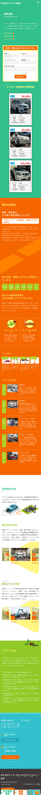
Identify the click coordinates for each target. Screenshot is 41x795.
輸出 (30, 776)
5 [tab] (12, 568)
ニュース (38, 776)
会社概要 (33, 776)
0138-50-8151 (10, 740)
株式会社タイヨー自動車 (15, 3)
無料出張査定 (8, 33)
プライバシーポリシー (18, 73)
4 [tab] (10, 568)
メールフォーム (9, 758)
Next (34, 554)
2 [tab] (5, 568)
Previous (7, 554)
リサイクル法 (8, 39)
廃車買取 (27, 776)
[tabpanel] (20, 556)
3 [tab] (8, 568)
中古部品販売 (21, 776)
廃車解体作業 (8, 36)
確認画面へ (20, 76)
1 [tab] (3, 568)
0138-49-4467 (6, 785)
